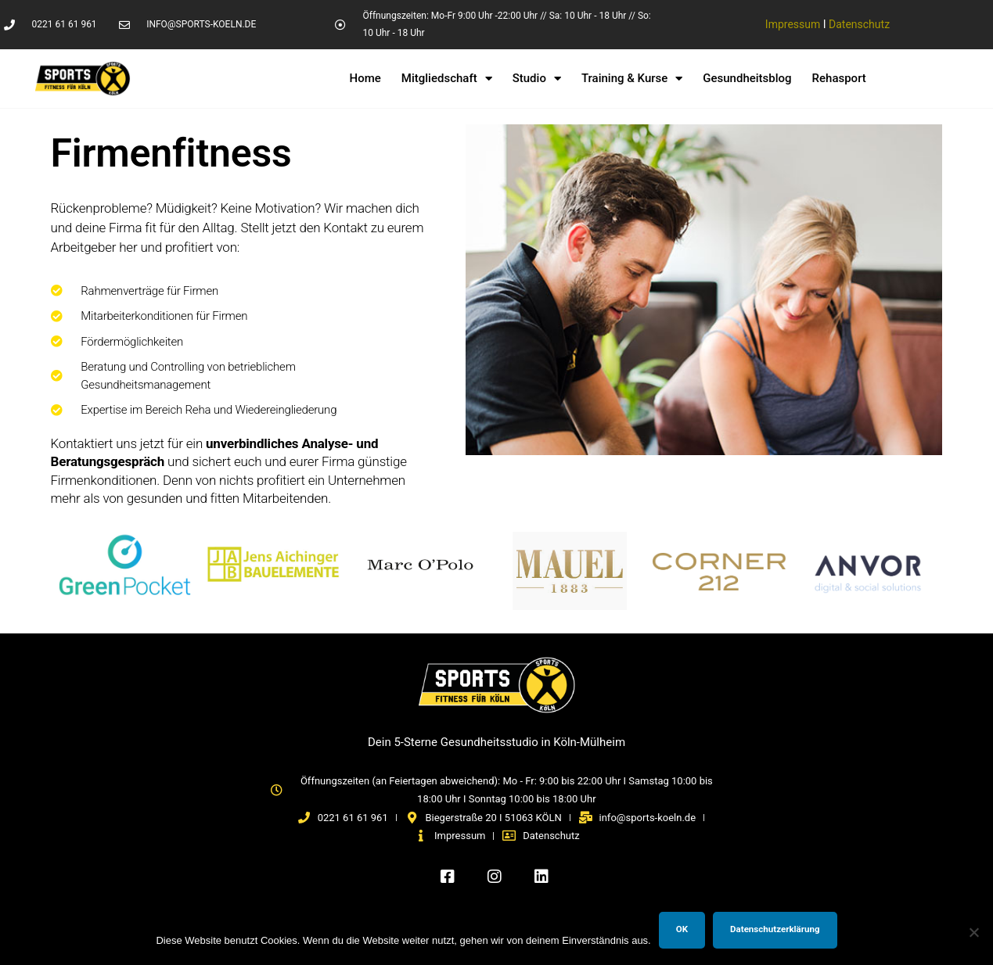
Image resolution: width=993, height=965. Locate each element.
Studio (537, 78)
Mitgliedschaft (446, 78)
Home (365, 78)
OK (682, 929)
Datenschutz (859, 24)
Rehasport (839, 78)
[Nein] (973, 932)
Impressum (792, 24)
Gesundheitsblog (747, 78)
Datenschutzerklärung (775, 929)
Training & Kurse (631, 78)
